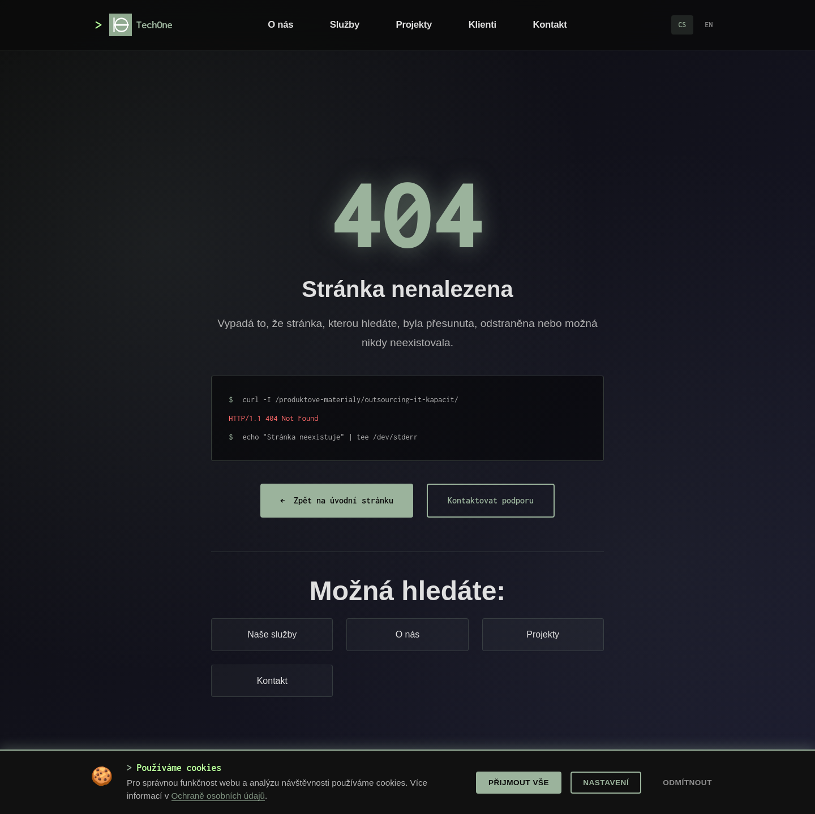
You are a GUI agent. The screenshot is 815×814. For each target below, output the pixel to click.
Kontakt (550, 24)
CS (682, 24)
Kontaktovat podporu (491, 500)
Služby (344, 24)
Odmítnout (687, 782)
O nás (280, 24)
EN (709, 24)
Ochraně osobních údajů (218, 795)
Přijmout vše (518, 782)
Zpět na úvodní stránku (336, 500)
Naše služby (272, 634)
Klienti (482, 24)
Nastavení (606, 782)
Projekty (414, 24)
